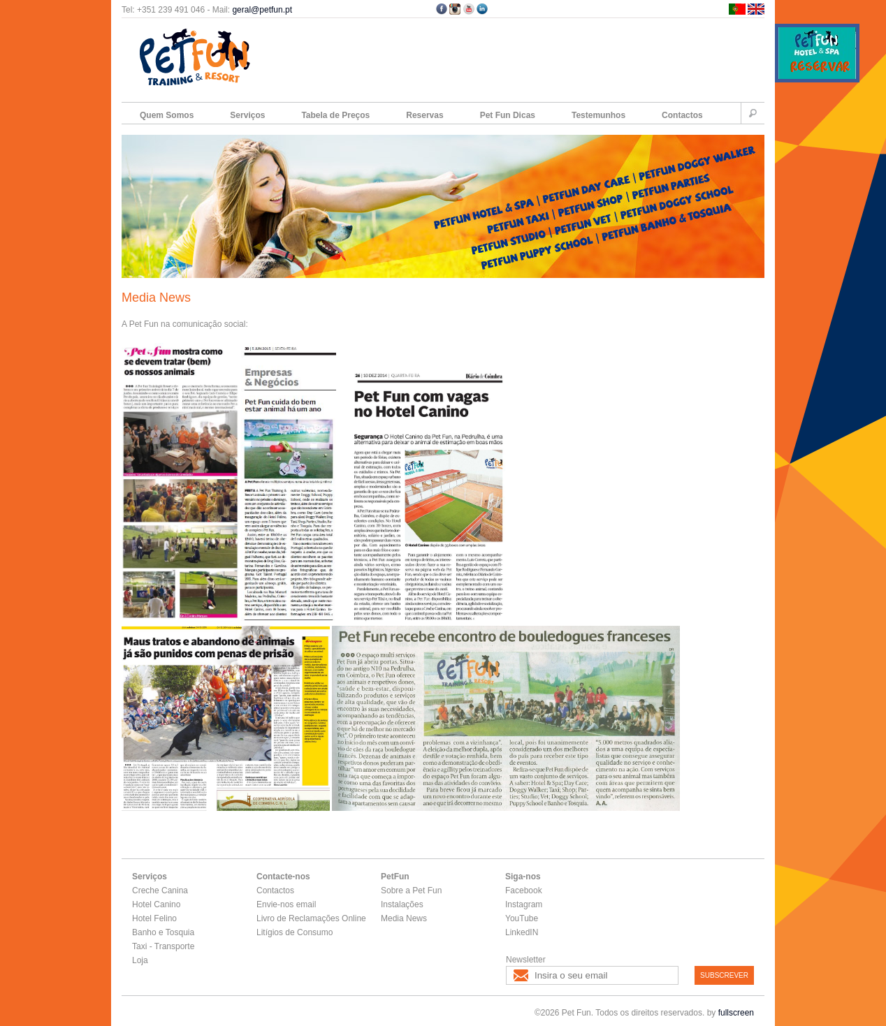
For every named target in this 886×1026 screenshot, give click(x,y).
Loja (140, 960)
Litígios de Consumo (294, 932)
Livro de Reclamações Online (311, 918)
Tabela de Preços (335, 115)
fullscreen (736, 1013)
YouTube (521, 918)
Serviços (247, 115)
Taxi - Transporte (163, 946)
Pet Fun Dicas (507, 115)
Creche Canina (160, 890)
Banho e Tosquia (163, 932)
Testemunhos (598, 115)
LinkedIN (521, 932)
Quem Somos (167, 115)
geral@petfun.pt (262, 10)
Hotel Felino (154, 918)
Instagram (523, 904)
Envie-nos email (286, 904)
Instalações (402, 904)
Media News (404, 918)
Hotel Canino (156, 904)
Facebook (523, 890)
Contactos (682, 115)
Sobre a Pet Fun (411, 890)
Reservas (424, 115)
